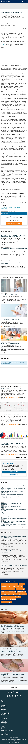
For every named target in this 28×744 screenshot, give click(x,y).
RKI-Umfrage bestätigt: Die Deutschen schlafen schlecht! (12, 516)
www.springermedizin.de (6, 731)
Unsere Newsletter (7, 581)
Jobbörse (2, 707)
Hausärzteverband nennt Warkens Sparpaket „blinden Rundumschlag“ (11, 507)
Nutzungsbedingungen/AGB (6, 712)
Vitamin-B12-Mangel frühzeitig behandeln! (11, 295)
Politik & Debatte (4, 704)
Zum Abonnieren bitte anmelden (14, 223)
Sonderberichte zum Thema (10, 386)
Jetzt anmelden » (14, 471)
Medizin (2, 701)
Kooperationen (4, 706)
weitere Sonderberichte (21, 457)
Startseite (3, 700)
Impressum (3, 715)
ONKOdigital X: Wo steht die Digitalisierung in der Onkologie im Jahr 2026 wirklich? (14, 486)
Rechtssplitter (4, 599)
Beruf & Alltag (4, 586)
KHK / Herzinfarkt (4, 207)
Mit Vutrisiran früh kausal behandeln (10, 414)
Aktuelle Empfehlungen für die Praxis (10, 319)
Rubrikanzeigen (4, 723)
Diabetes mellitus (12, 207)
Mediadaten (3, 721)
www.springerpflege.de (5, 733)
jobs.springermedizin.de (5, 734)
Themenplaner (4, 722)
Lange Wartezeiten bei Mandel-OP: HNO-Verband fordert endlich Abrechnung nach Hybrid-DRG (13, 525)
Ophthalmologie (22, 594)
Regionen (3, 705)
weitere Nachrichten (23, 527)
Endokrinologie (4, 208)
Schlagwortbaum (4, 710)
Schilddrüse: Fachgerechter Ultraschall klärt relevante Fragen (12, 494)
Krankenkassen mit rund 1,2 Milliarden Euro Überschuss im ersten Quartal (14, 513)
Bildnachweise (4, 718)
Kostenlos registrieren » (14, 474)
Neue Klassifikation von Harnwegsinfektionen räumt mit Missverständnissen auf (12, 492)
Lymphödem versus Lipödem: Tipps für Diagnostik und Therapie (13, 675)
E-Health (3, 589)
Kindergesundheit (12, 591)
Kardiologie (19, 207)
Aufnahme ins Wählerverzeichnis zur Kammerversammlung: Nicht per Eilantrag (13, 510)
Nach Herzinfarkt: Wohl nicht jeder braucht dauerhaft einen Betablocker (14, 249)
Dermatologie (12, 586)
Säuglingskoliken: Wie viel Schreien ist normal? (12, 626)
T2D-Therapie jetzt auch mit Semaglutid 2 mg (12, 388)
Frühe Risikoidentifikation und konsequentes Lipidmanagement (12, 444)
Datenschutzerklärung (5, 713)
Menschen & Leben (21, 591)
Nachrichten (4, 482)
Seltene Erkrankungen (6, 602)
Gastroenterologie (20, 589)
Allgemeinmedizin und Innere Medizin (9, 584)
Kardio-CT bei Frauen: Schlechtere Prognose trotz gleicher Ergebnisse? (13, 262)
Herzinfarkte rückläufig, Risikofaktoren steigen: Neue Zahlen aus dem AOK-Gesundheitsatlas (14, 236)
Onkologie (15, 594)
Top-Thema (21, 584)
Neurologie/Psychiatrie (6, 594)
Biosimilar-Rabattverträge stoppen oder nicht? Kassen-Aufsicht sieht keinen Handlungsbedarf (13, 501)
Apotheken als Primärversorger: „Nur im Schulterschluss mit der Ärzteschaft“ (13, 519)
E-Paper (2, 726)
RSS (1, 728)
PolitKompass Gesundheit (14, 596)
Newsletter (3, 727)
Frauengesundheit (11, 589)
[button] (26, 28)
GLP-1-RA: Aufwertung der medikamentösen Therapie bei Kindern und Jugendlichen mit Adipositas (14, 650)
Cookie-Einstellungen (5, 714)
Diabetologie (19, 586)
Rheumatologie (12, 599)
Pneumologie (4, 596)
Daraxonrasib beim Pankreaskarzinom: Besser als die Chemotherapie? (11, 504)
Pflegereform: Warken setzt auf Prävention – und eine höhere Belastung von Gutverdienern (13, 489)
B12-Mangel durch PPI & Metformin (10, 343)
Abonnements (3, 725)
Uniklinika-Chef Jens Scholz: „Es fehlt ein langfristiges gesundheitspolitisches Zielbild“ (11, 497)
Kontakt (2, 717)
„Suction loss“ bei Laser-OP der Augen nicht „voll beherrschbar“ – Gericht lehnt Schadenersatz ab (13, 522)
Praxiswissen (3, 702)
